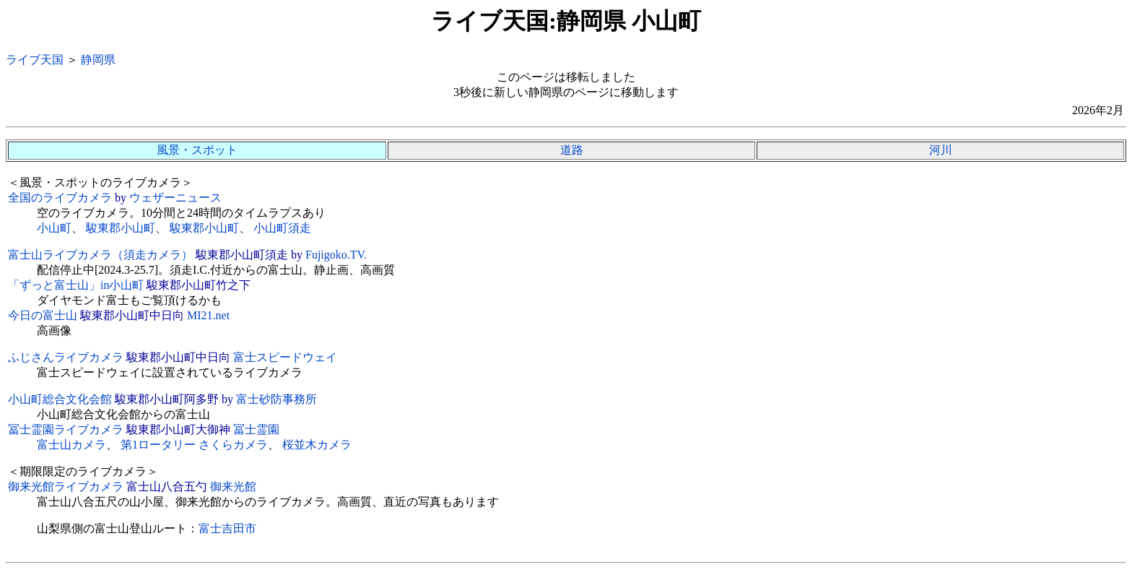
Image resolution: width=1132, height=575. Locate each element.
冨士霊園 (256, 429)
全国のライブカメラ (60, 197)
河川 (940, 150)
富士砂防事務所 (276, 399)
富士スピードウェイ (285, 357)
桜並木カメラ (317, 444)
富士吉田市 (227, 528)
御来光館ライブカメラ (65, 486)
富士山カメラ (71, 444)
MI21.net (208, 315)
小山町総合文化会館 (60, 399)
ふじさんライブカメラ (65, 357)
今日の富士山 (42, 315)
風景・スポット (197, 150)
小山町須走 (282, 228)
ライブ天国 (35, 59)
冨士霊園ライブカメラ (65, 429)
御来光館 (233, 486)
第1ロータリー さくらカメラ (194, 444)
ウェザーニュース (175, 197)
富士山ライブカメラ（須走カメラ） (100, 254)
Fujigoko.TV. (336, 254)
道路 (571, 150)
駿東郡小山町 (120, 228)
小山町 (54, 228)
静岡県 (98, 59)
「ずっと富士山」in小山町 (76, 285)
